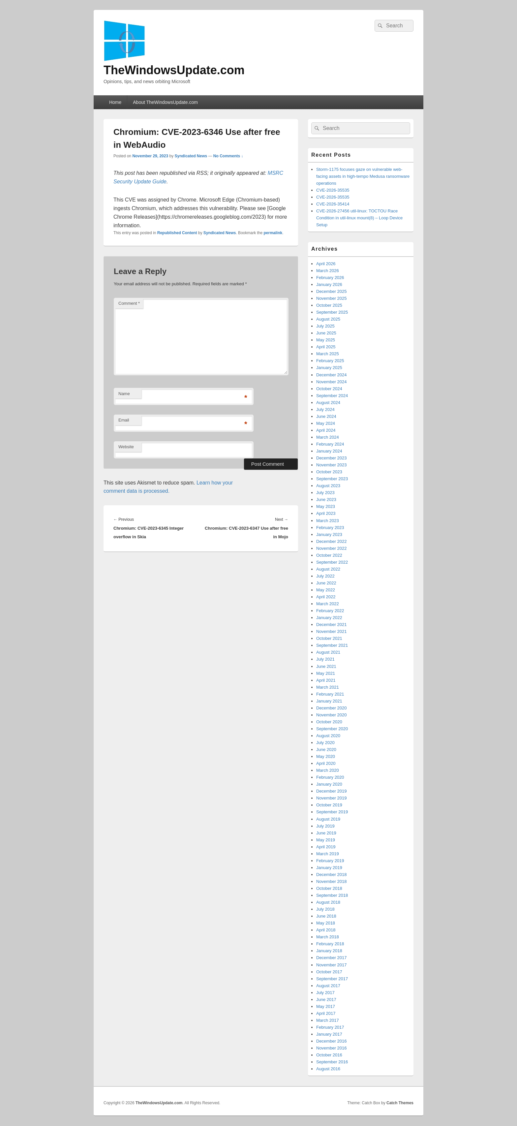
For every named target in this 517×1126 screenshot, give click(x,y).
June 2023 (326, 499)
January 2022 (329, 617)
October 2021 (329, 638)
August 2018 (328, 902)
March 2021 (327, 687)
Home (115, 102)
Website (126, 446)
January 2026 (329, 284)
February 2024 (330, 444)
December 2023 (331, 457)
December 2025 (331, 291)
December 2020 (331, 707)
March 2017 (327, 1020)
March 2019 (327, 853)
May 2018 (325, 923)
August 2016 (328, 1068)
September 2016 (332, 1061)
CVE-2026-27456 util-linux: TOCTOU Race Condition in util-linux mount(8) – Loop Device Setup (359, 217)
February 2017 (330, 1027)
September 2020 (332, 728)
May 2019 (325, 839)
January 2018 (329, 950)
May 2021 (325, 673)
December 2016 (331, 1041)
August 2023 (328, 485)
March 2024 (327, 437)
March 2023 (327, 520)
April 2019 (326, 846)
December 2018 (331, 874)
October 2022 (329, 555)
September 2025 (332, 312)
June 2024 (326, 416)
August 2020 (328, 735)
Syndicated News (190, 156)
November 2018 (331, 881)
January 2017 (329, 1034)
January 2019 (329, 867)
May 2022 (325, 589)
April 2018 (326, 929)
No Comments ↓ (228, 156)
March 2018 (327, 936)
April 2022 (326, 596)
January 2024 (329, 451)
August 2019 (328, 819)
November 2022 (331, 548)
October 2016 (329, 1054)
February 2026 (330, 277)
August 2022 (328, 569)
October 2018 (329, 888)
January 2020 (329, 784)
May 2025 (325, 339)
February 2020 (330, 777)
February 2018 (330, 943)
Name (124, 393)
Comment (129, 303)
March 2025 (327, 353)
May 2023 (325, 506)
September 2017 (332, 978)
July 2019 (325, 826)
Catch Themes (399, 1103)
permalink (273, 233)
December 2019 (331, 791)
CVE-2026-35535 (332, 190)
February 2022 (330, 610)
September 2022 (332, 562)
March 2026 (327, 270)
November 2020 (331, 714)
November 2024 (331, 381)
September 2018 (332, 895)
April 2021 (326, 680)
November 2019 (331, 798)
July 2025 (325, 326)
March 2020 (327, 770)
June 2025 (326, 332)
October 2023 (329, 471)
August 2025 (328, 319)
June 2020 (326, 749)
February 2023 (330, 527)
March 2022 (327, 603)
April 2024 (326, 430)
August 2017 (328, 985)
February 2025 (330, 360)
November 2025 (331, 298)
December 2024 (331, 374)
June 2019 (326, 832)
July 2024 (325, 409)
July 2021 (325, 659)
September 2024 (332, 395)
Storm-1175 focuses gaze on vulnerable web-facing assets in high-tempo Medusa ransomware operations (363, 176)
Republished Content (177, 233)
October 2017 (329, 971)
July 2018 (325, 909)
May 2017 (325, 1006)
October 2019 (329, 804)
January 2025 (329, 367)
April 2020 (326, 763)
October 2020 (329, 721)
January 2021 (329, 701)
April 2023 (326, 513)
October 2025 (329, 305)
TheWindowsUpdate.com (174, 70)
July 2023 (325, 492)
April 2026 (326, 263)
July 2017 (325, 992)
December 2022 (331, 541)
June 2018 (326, 916)
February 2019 (330, 860)
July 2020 (325, 742)
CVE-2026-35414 (332, 204)
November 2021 (331, 631)
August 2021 (328, 652)
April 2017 (326, 1013)
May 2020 (325, 756)
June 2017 (326, 999)
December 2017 (331, 957)
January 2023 (329, 534)
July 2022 (325, 576)
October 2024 (329, 388)
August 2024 (328, 402)
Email (123, 420)
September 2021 (332, 645)
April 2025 (326, 346)
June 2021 (326, 666)
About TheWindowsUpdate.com (165, 102)
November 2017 (331, 964)
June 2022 (326, 582)
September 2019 (332, 811)
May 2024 (325, 423)
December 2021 (331, 624)
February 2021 (330, 694)
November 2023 (331, 464)
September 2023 (332, 478)
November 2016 (331, 1048)
